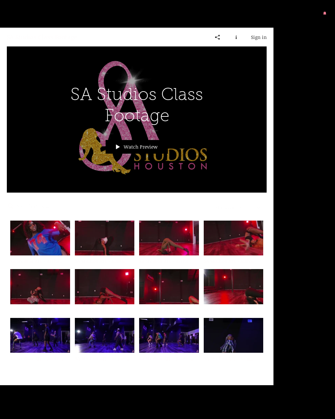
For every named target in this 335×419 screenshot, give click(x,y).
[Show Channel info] (236, 37)
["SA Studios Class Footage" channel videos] (136, 297)
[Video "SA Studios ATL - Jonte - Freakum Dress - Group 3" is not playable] (104, 339)
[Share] (217, 37)
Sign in (259, 36)
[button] (324, 13)
